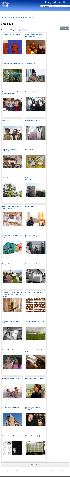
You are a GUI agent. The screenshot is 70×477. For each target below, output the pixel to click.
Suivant (52, 471)
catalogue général (21, 17)
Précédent (18, 471)
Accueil (3, 17)
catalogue (11, 17)
